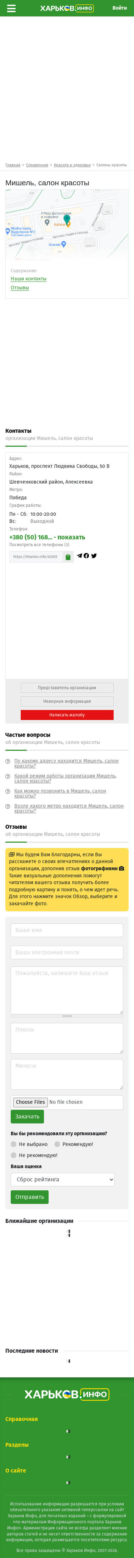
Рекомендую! (73, 1143)
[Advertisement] (67, 89)
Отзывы (20, 287)
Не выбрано (29, 1143)
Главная (12, 165)
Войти (120, 8)
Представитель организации (67, 688)
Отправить (29, 1197)
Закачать (27, 1116)
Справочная (37, 165)
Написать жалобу (67, 715)
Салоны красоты (111, 165)
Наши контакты (28, 278)
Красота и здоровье (72, 165)
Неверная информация (67, 701)
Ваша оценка (26, 1166)
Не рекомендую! (34, 1154)
